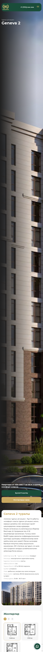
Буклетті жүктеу (21, 493)
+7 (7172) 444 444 (27, 7)
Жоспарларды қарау (21, 500)
